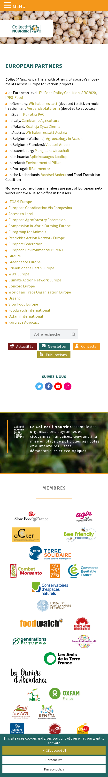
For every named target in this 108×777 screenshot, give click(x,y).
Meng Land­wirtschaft (52, 150)
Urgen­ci (14, 298)
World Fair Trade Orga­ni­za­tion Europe (39, 292)
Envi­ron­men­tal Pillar (43, 162)
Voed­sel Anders (58, 144)
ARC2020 (88, 92)
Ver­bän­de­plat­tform (43, 108)
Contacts (88, 346)
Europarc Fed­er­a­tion (25, 243)
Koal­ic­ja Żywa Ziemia (43, 126)
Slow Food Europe (23, 304)
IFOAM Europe (20, 201)
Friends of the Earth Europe (31, 268)
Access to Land (20, 213)
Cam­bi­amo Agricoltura (40, 120)
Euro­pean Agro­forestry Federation (37, 219)
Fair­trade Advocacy (23, 322)
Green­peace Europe (24, 261)
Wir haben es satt (43, 103)
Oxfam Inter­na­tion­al (25, 316)
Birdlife (14, 255)
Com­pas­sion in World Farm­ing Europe (39, 225)
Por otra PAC (33, 114)
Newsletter (57, 346)
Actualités (24, 346)
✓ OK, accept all (54, 750)
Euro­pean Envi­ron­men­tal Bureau (35, 249)
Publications (56, 354)
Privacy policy (54, 769)
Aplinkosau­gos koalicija (49, 156)
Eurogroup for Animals (27, 231)
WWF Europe (18, 274)
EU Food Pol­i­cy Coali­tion (59, 92)
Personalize (54, 760)
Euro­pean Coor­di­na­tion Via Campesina (40, 207)
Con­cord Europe (21, 286)
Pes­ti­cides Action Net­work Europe (36, 237)
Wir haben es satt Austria (46, 132)
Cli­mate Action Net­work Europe (34, 280)
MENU (19, 6)
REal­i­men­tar (39, 168)
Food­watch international (29, 310)
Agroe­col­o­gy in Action (64, 138)
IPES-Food (14, 97)
